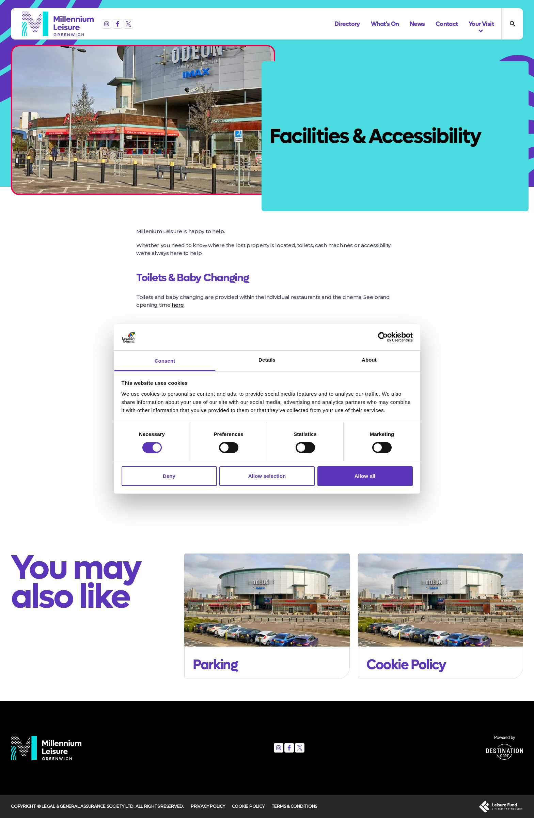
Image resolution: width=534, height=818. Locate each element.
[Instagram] (106, 24)
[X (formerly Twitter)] (128, 24)
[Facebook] (117, 24)
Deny (169, 476)
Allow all (365, 476)
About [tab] (369, 360)
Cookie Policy (248, 806)
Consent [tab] (165, 361)
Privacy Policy (208, 806)
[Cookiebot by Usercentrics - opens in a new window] (383, 337)
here (178, 305)
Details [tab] (267, 360)
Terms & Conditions (294, 806)
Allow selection (267, 476)
